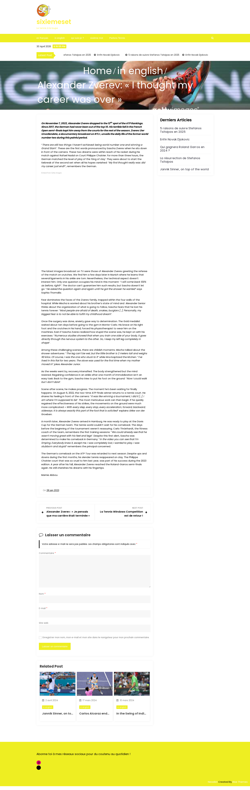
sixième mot (96, 38)
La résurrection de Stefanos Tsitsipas (180, 160)
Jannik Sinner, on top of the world (66, 717)
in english (60, 38)
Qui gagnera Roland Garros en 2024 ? (182, 148)
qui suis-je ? (77, 38)
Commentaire (47, 557)
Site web (43, 626)
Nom (42, 597)
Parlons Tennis (117, 38)
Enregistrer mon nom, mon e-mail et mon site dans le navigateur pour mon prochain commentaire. (96, 641)
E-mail (43, 612)
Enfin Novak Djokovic (109, 54)
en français (42, 38)
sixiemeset (54, 21)
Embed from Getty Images (51, 173)
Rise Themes (240, 785)
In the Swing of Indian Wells (136, 717)
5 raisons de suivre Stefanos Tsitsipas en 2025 (66, 54)
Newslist (213, 785)
